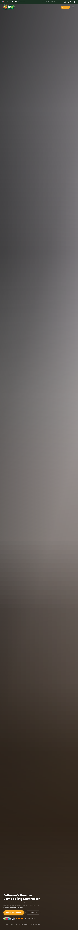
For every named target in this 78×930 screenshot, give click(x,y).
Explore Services (33, 912)
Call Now (65, 7)
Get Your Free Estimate (13, 912)
